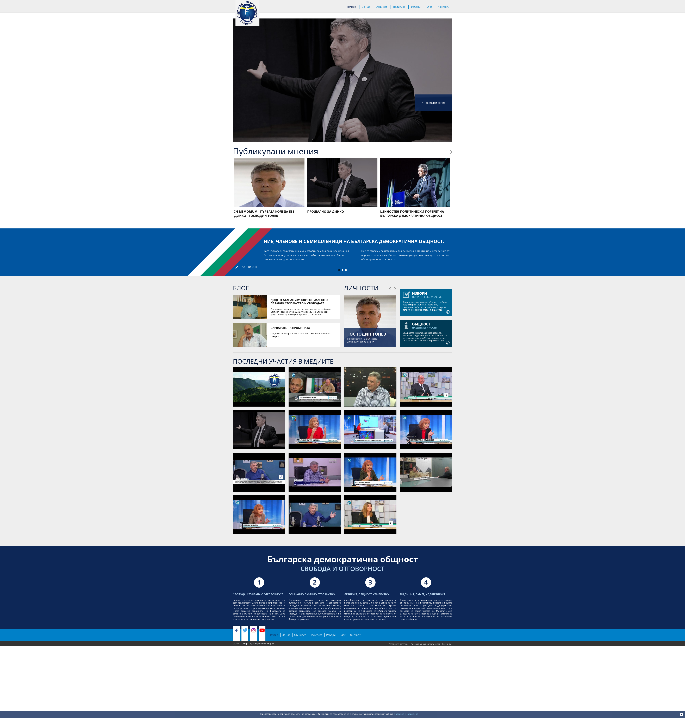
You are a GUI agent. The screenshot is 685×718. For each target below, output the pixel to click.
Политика (399, 7)
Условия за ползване (399, 644)
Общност (381, 7)
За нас (366, 7)
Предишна (446, 152)
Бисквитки (447, 644)
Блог (429, 6)
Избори (416, 6)
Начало (351, 7)
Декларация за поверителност (425, 644)
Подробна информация (406, 714)
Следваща (451, 152)
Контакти (444, 6)
